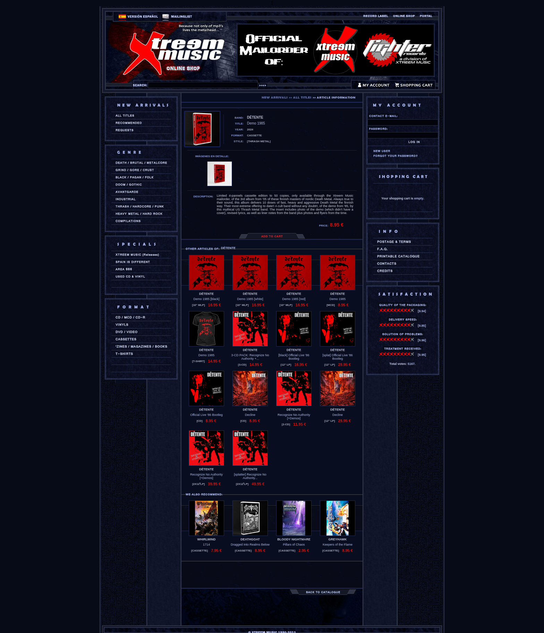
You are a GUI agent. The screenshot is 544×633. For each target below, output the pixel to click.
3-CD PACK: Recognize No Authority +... (250, 356)
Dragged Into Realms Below (250, 544)
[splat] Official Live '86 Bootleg (337, 356)
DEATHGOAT (250, 539)
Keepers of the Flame (337, 544)
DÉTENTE (206, 294)
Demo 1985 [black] (206, 299)
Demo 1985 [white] (250, 299)
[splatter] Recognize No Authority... (250, 476)
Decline (250, 415)
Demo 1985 (338, 299)
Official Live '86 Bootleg (206, 415)
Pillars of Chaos (294, 544)
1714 (206, 544)
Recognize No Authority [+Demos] (294, 416)
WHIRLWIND (206, 539)
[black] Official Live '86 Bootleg (293, 356)
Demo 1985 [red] (293, 299)
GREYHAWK (337, 539)
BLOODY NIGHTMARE (293, 539)
